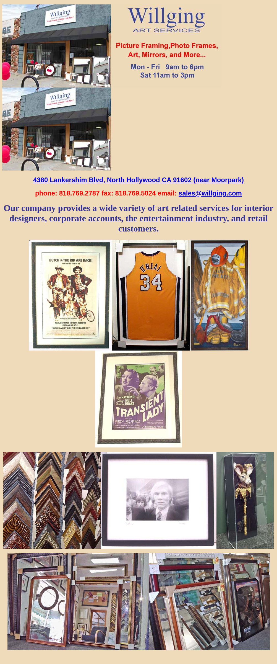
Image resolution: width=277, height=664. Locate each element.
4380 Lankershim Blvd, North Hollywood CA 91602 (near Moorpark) (138, 180)
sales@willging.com (210, 193)
